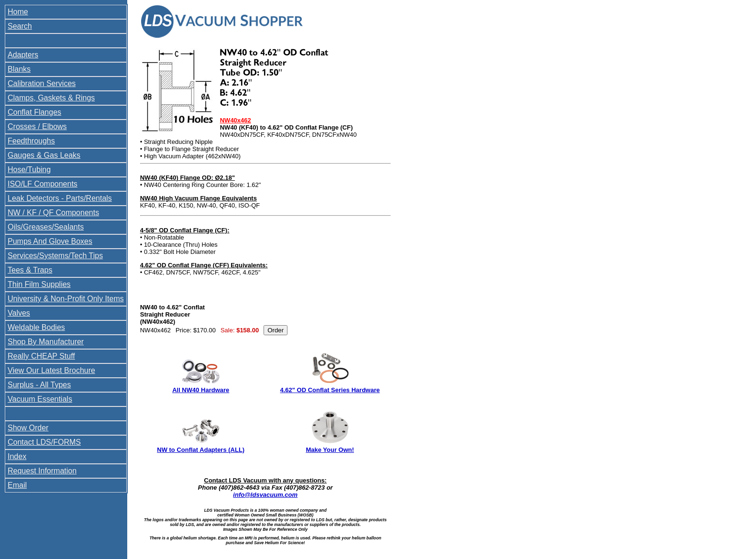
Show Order (28, 428)
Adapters (23, 55)
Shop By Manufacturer (46, 342)
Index (17, 456)
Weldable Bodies (36, 327)
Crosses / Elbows (37, 126)
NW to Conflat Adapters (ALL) (200, 449)
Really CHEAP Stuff (41, 356)
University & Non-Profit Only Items (66, 299)
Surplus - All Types (39, 385)
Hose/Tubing (29, 169)
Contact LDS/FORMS (44, 442)
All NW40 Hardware (200, 390)
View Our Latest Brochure (51, 370)
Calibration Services (42, 83)
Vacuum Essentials (40, 399)
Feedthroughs (31, 141)
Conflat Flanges (34, 112)
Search (20, 26)
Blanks (19, 69)
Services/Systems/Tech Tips (55, 256)
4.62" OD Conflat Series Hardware (330, 390)
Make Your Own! (330, 449)
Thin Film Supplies (39, 284)
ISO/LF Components (42, 184)
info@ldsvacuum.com (265, 494)
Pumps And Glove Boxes (50, 241)
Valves (19, 313)
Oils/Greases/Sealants (46, 227)
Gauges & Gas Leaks (44, 155)
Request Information (42, 471)
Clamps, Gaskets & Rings (51, 98)
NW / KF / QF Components (53, 212)
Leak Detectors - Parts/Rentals (60, 198)
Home (18, 12)
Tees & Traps (30, 270)
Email (17, 485)
